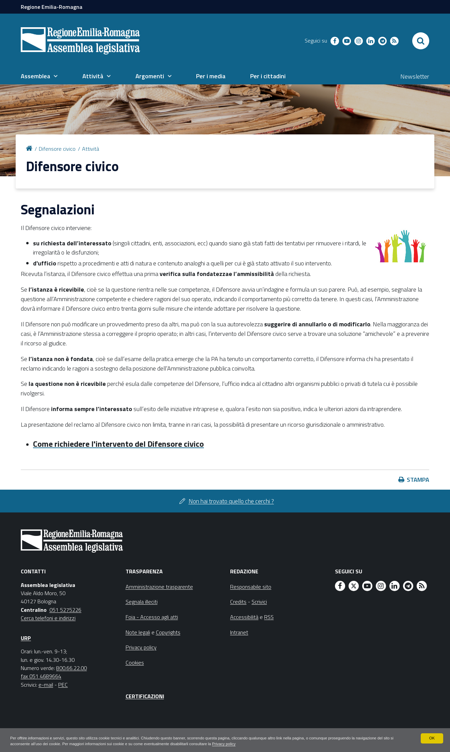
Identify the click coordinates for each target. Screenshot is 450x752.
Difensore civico (57, 149)
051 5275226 (65, 610)
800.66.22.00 (71, 668)
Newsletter (414, 76)
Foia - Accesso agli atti (152, 617)
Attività (90, 149)
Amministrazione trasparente (159, 587)
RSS (269, 617)
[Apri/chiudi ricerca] (420, 40)
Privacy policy (248, 743)
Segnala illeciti (142, 602)
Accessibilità (244, 617)
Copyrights (168, 632)
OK (432, 737)
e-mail (45, 685)
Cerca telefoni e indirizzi (48, 618)
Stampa (418, 479)
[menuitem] (39, 76)
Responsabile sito (250, 587)
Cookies (135, 662)
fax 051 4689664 (41, 676)
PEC (63, 685)
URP (26, 638)
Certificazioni (145, 696)
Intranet (239, 632)
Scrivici (259, 602)
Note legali (138, 632)
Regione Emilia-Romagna (51, 7)
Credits (238, 602)
